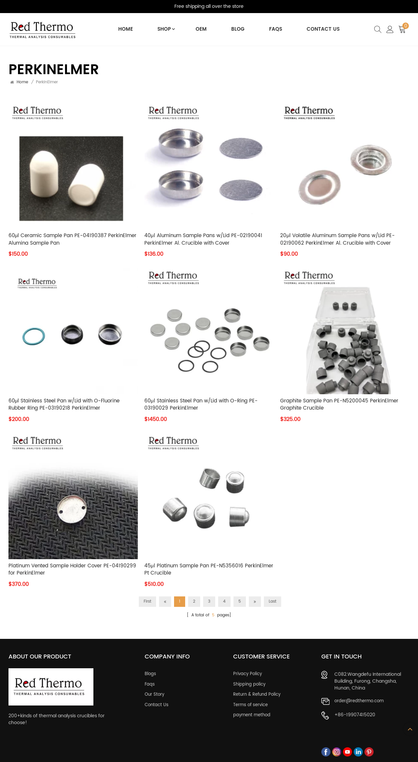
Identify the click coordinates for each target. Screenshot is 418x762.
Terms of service (250, 702)
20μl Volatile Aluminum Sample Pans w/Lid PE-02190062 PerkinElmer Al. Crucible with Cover (337, 239)
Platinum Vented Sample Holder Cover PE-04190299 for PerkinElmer (72, 569)
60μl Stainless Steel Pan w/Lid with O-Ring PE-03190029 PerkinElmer (201, 404)
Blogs (150, 671)
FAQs (275, 29)
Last (272, 601)
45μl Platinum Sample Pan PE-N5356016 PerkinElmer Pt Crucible (208, 569)
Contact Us (323, 29)
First (147, 601)
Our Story (154, 692)
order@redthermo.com (359, 698)
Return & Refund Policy (257, 692)
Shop (164, 29)
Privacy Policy (247, 671)
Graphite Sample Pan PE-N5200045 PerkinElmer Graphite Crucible (339, 404)
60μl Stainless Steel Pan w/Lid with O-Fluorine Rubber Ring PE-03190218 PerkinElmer (64, 404)
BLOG (238, 29)
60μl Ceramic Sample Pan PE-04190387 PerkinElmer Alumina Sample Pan (72, 239)
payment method (251, 712)
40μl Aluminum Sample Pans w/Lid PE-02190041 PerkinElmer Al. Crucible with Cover (203, 239)
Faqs (150, 681)
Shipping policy (249, 681)
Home (125, 29)
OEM (201, 29)
